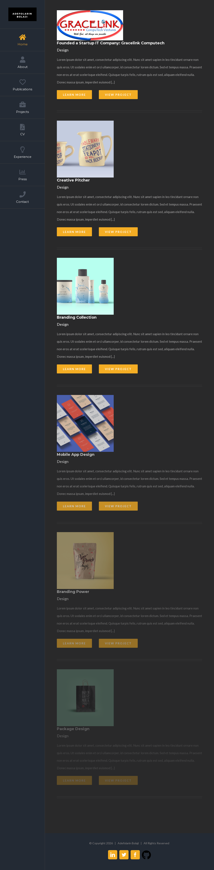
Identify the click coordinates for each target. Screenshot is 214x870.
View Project (118, 94)
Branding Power (73, 591)
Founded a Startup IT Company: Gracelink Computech (110, 43)
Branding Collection (77, 317)
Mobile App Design (75, 454)
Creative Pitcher (73, 180)
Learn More (74, 94)
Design (63, 50)
